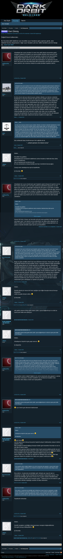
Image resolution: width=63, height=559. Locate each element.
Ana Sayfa (7, 20)
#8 (60, 319)
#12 (60, 458)
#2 (60, 117)
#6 (60, 281)
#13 (60, 482)
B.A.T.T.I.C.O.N (17, 178)
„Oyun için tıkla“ (9, 45)
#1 (60, 78)
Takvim (23, 20)
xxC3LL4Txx (22, 33)
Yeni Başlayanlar (8, 33)
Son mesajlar (5, 24)
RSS (61, 552)
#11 (60, 422)
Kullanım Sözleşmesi (50, 554)
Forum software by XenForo (13, 555)
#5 (60, 241)
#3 (60, 145)
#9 (60, 349)
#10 (60, 394)
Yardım (52, 552)
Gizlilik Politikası (58, 554)
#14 (60, 513)
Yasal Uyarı (48, 552)
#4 (60, 175)
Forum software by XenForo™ (37, 555)
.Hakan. (4, 164)
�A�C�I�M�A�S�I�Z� (6, 322)
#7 (60, 302)
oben (3, 133)
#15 (60, 535)
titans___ (4, 94)
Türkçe (2, 552)
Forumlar (15, 21)
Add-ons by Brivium (14, 557)
